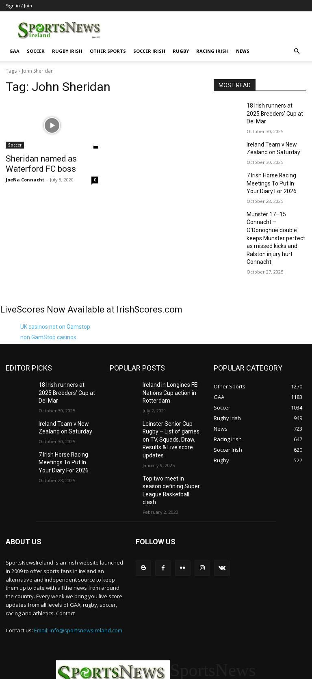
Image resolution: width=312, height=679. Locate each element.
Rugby (181, 51)
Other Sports (108, 51)
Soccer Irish (149, 51)
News (242, 51)
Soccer (36, 51)
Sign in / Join (19, 5)
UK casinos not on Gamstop (55, 289)
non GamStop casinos (48, 300)
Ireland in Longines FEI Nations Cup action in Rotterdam (168, 354)
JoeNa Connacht (25, 177)
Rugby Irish (67, 51)
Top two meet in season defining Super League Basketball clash (169, 431)
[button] (296, 51)
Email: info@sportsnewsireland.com (78, 565)
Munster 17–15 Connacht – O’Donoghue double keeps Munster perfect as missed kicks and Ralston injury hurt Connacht (276, 211)
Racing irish (212, 51)
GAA (14, 51)
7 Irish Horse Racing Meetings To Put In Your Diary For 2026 (273, 169)
